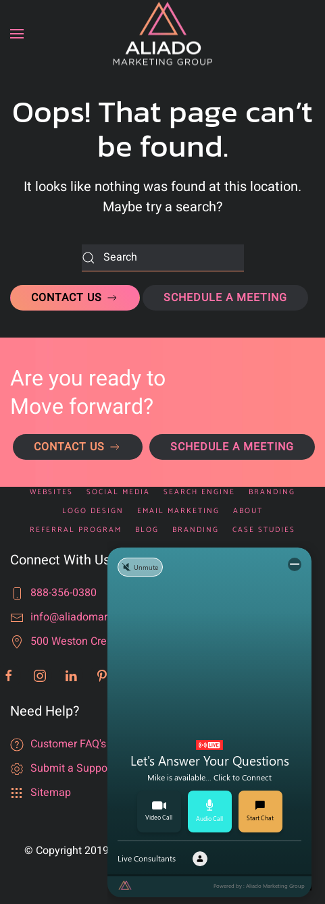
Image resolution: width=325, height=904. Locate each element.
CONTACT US (75, 298)
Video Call (158, 811)
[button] (17, 34)
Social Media (118, 492)
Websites (51, 492)
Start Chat (260, 811)
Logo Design (93, 511)
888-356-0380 (63, 593)
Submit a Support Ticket (88, 768)
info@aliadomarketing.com (95, 617)
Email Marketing (178, 511)
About (248, 511)
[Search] (163, 257)
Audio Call (209, 810)
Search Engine (199, 492)
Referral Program (76, 530)
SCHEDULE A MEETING (225, 298)
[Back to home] (163, 34)
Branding (272, 492)
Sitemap (50, 793)
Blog (147, 530)
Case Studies (263, 530)
